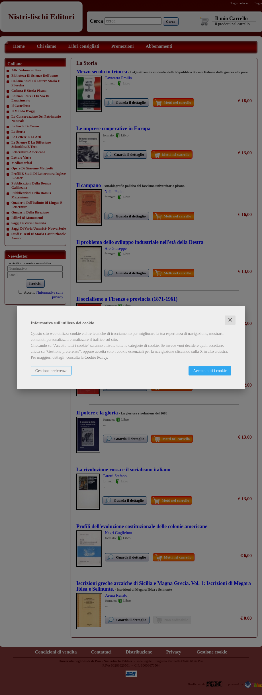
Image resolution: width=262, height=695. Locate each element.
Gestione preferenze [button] (51, 371)
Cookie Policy (96, 357)
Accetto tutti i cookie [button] (210, 371)
